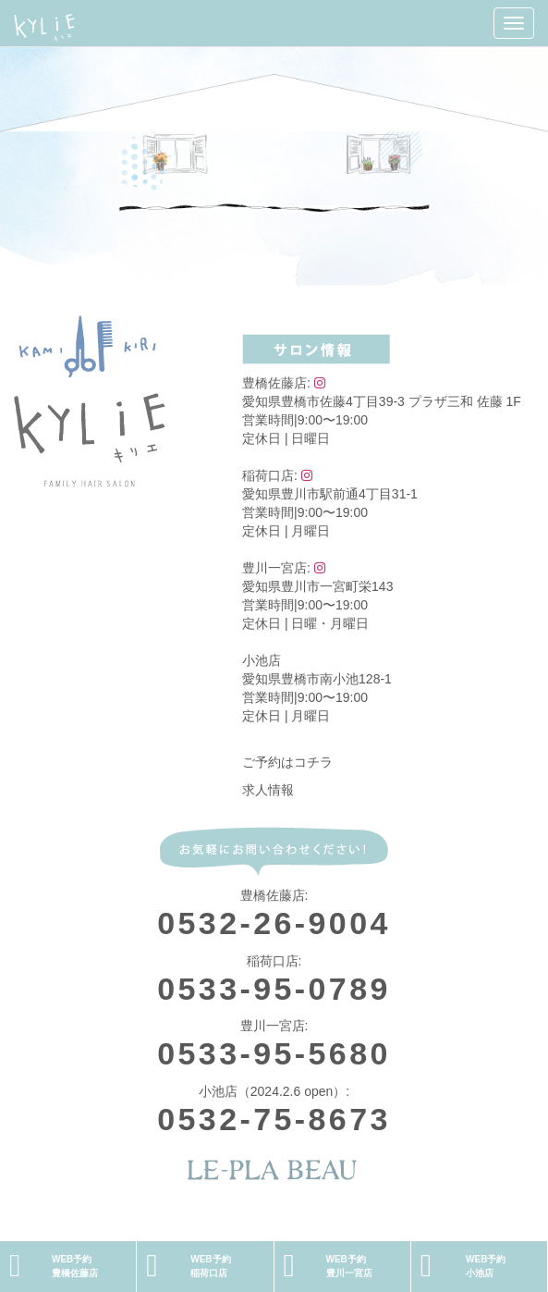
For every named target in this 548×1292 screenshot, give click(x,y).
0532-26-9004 (274, 923)
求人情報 (268, 789)
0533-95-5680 (274, 1053)
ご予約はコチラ (287, 762)
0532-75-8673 (274, 1119)
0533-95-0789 (274, 988)
